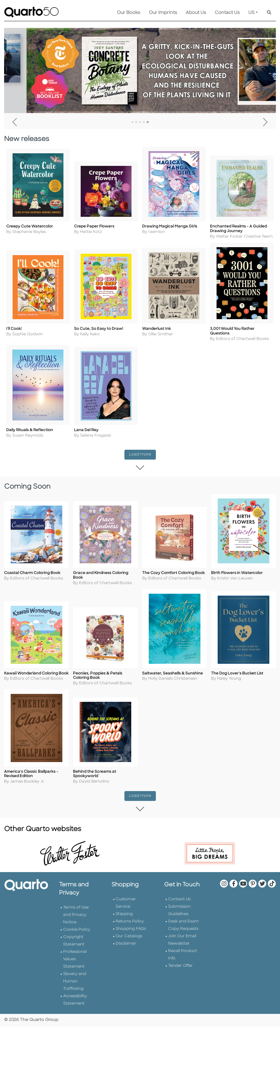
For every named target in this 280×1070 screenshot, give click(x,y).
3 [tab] (140, 122)
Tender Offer (180, 967)
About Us (196, 13)
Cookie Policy (76, 931)
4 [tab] (144, 122)
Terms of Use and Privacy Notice (76, 916)
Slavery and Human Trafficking (74, 982)
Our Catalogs (129, 938)
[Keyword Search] (269, 12)
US (251, 13)
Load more (142, 454)
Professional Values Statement (75, 960)
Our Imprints (163, 13)
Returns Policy (130, 923)
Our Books (128, 13)
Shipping (124, 915)
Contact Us (227, 13)
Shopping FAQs (131, 930)
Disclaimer (126, 945)
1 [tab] (132, 122)
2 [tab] (136, 122)
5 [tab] (148, 122)
